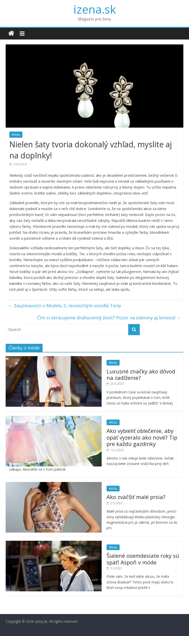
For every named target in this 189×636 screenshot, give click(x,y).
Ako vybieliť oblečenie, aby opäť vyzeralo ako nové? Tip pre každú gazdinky (142, 437)
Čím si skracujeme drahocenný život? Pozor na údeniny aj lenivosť (109, 318)
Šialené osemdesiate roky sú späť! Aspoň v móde (143, 559)
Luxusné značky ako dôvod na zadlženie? (141, 374)
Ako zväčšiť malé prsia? (136, 497)
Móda (16, 135)
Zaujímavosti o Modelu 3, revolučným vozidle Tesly (64, 305)
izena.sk (94, 9)
